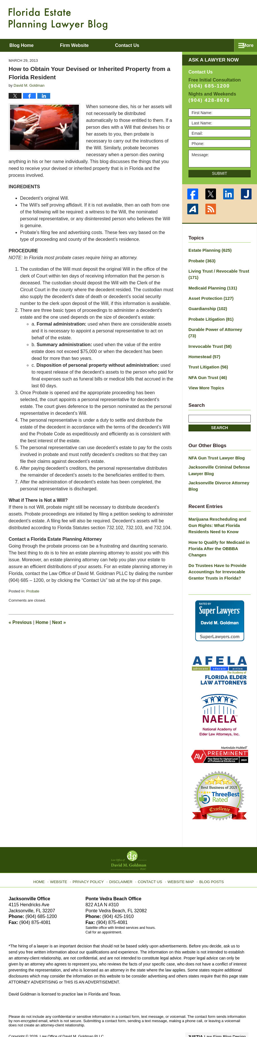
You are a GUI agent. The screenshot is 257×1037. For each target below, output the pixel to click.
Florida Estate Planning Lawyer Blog (58, 19)
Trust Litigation (207, 356)
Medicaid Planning (211, 286)
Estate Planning (208, 250)
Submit (219, 173)
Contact (150, 45)
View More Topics (205, 376)
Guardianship (206, 306)
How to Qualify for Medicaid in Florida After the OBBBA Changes (217, 533)
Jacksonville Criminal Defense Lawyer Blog (217, 458)
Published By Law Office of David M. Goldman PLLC (211, 18)
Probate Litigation (209, 316)
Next (59, 622)
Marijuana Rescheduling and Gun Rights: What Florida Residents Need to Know (215, 511)
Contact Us (150, 863)
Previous (20, 622)
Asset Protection (209, 296)
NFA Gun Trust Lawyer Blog (215, 446)
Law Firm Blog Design (221, 1019)
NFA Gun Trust (206, 366)
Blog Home (29, 45)
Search (219, 416)
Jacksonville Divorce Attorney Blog (217, 472)
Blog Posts (208, 863)
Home (42, 622)
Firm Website (89, 45)
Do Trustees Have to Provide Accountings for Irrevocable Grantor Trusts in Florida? (215, 555)
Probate (32, 591)
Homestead (203, 346)
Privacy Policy (92, 863)
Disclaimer (122, 863)
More (245, 45)
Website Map (179, 863)
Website (63, 863)
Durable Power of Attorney (217, 326)
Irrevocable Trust (208, 336)
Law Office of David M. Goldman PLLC (72, 1019)
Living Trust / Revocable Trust (217, 273)
